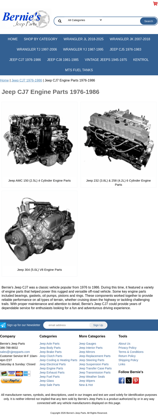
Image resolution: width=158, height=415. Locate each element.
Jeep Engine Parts (51, 368)
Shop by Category (40, 39)
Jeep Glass (47, 380)
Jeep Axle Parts (49, 343)
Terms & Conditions (130, 352)
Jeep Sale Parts (50, 385)
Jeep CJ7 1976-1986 (25, 59)
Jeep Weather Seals (92, 376)
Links (121, 364)
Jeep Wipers (87, 380)
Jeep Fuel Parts (50, 376)
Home (13, 39)
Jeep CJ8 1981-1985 (63, 59)
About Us (124, 343)
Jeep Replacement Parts (94, 356)
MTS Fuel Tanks (79, 70)
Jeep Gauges (87, 343)
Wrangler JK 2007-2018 (130, 39)
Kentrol (141, 59)
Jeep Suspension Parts (94, 364)
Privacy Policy (127, 347)
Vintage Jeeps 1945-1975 (106, 59)
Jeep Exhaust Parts (52, 372)
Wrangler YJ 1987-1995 (83, 49)
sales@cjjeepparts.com (15, 352)
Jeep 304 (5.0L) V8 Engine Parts (39, 269)
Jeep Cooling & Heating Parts (58, 360)
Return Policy (127, 356)
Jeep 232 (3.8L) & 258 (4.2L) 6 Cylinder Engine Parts (118, 182)
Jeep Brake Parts (51, 352)
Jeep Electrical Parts (53, 364)
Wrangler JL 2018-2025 (83, 39)
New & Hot (86, 385)
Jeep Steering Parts (91, 360)
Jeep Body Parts (50, 347)
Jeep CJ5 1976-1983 (125, 49)
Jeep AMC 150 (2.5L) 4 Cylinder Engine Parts (39, 180)
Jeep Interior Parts (90, 347)
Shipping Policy (128, 360)
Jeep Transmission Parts (94, 372)
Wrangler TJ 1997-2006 (37, 49)
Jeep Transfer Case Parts (95, 368)
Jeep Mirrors (87, 352)
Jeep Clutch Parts (51, 356)
